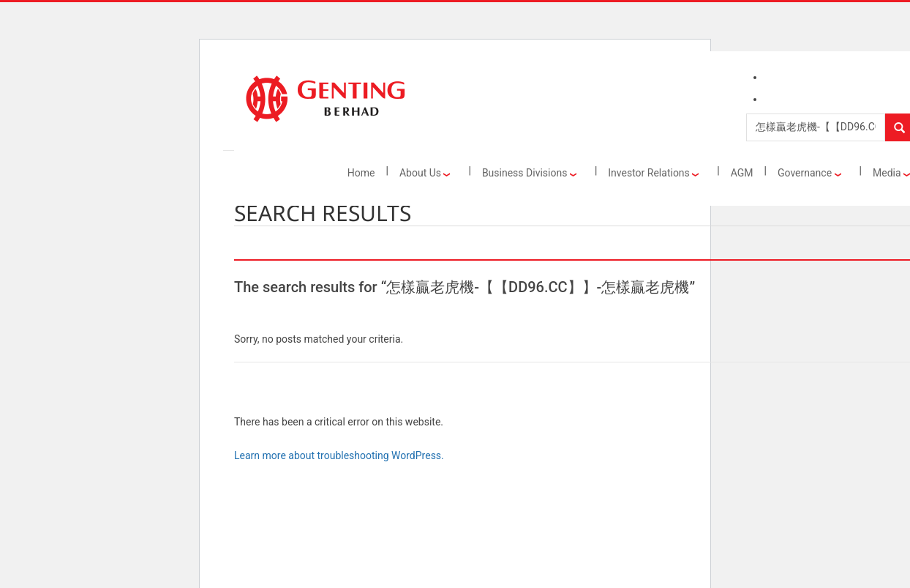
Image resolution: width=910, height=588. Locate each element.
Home (361, 173)
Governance (809, 173)
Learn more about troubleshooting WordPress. (339, 455)
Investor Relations (653, 173)
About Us (425, 173)
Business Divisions (529, 173)
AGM (742, 173)
